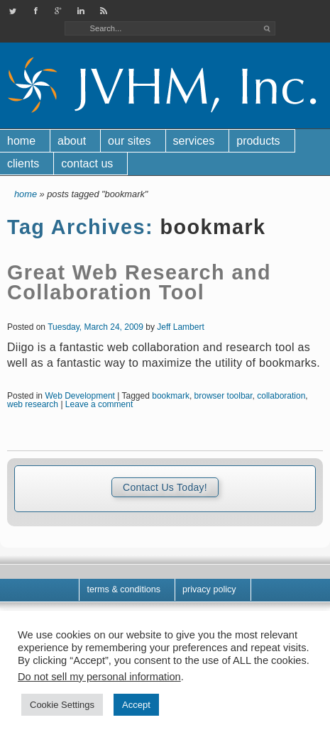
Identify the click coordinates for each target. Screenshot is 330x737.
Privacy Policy (209, 589)
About (71, 141)
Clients (23, 163)
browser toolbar (223, 396)
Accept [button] (136, 704)
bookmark (170, 396)
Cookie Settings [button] (62, 704)
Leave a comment (99, 404)
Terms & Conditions (123, 589)
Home (21, 141)
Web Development (80, 396)
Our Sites (129, 141)
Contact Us (87, 163)
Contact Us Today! (165, 487)
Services (194, 141)
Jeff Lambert (180, 327)
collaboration (281, 396)
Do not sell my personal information (99, 676)
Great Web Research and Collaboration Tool (139, 282)
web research (32, 404)
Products (258, 141)
